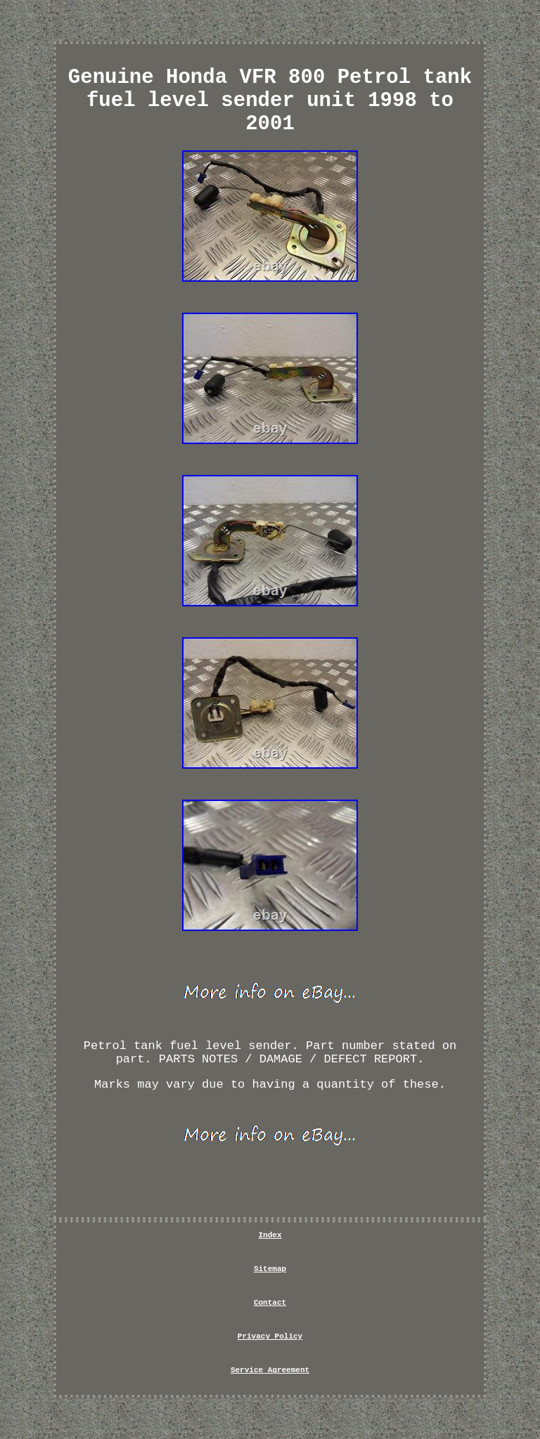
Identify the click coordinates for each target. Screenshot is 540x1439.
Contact (270, 1302)
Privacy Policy (270, 1336)
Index (269, 1235)
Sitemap (270, 1269)
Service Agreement (270, 1370)
